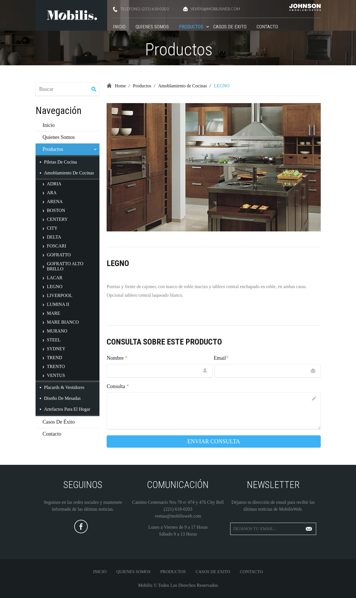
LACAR (54, 277)
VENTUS (56, 375)
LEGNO (54, 286)
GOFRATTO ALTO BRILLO (65, 266)
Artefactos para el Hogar (67, 409)
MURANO (57, 330)
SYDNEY (56, 348)
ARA (52, 192)
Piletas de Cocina (60, 162)
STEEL (54, 339)
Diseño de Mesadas (62, 398)
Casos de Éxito (59, 422)
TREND (54, 357)
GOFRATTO (59, 254)
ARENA (55, 201)
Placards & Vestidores (64, 387)
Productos (191, 26)
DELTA (54, 237)
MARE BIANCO (63, 322)
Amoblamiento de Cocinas (69, 172)
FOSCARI (56, 245)
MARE (53, 313)
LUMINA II (58, 304)
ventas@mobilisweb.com (211, 9)
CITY (52, 228)
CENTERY (57, 219)
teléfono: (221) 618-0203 (141, 9)
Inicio (119, 26)
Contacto (267, 26)
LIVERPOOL (60, 295)
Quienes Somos (152, 26)
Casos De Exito (230, 26)
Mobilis (145, 585)
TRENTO (56, 366)
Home (120, 85)
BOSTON (56, 210)
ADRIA (54, 183)
